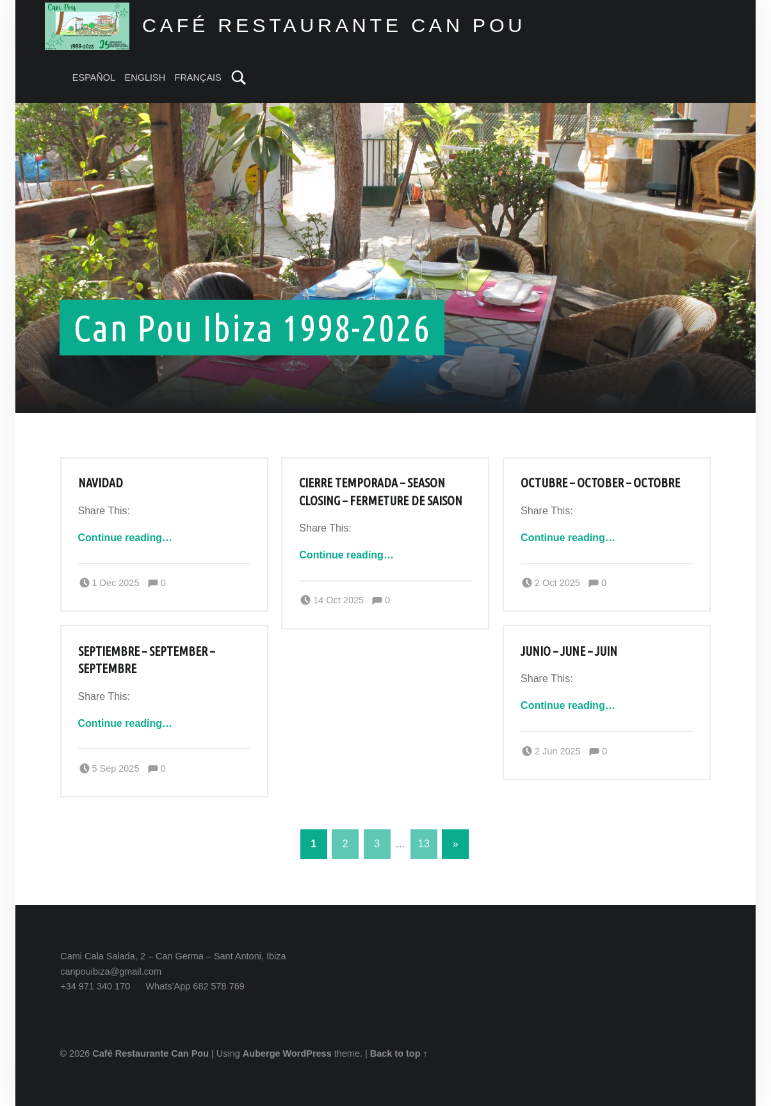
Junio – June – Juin (569, 651)
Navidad (100, 483)
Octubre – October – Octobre (600, 483)
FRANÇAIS (198, 77)
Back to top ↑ (399, 1053)
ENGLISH (145, 77)
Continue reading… (125, 537)
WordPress (307, 1053)
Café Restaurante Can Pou (150, 1053)
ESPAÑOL (93, 77)
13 (424, 843)
